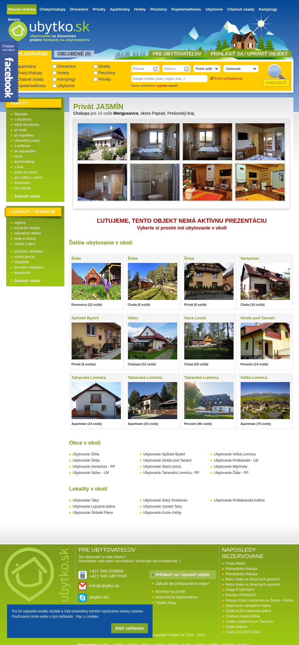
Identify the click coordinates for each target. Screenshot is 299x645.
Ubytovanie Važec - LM (91, 473)
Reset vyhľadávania (228, 78)
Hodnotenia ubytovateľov (177, 597)
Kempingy (268, 9)
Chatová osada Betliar (243, 616)
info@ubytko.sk (104, 585)
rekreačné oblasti (27, 233)
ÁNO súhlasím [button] (129, 628)
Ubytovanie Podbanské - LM (236, 460)
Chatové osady (240, 9)
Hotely (140, 9)
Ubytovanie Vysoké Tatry (162, 506)
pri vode (20, 130)
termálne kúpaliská (29, 267)
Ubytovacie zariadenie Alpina (248, 606)
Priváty (99, 9)
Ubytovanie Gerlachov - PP (94, 467)
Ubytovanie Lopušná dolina (94, 506)
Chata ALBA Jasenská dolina (248, 611)
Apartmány (120, 9)
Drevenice (79, 9)
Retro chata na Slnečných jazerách (253, 579)
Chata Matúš (236, 563)
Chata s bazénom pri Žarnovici (249, 621)
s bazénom (23, 119)
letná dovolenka (26, 125)
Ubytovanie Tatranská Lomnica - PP (171, 473)
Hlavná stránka (22, 9)
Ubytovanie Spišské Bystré (164, 454)
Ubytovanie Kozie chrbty (162, 513)
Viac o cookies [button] (87, 616)
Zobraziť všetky (27, 196)
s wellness (22, 146)
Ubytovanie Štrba (86, 460)
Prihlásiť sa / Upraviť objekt (183, 574)
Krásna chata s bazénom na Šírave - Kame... (261, 600)
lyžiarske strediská (28, 251)
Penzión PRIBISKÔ (241, 595)
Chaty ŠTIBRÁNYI (240, 590)
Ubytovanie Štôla (86, 454)
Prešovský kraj (180, 113)
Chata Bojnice (237, 627)
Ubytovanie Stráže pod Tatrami (167, 460)
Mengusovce (125, 113)
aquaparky (22, 273)
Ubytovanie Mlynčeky (230, 467)
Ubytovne (214, 9)
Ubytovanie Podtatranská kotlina (239, 500)
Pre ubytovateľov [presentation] (177, 53)
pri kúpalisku (24, 135)
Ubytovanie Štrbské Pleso (93, 513)
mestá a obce (25, 244)
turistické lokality (27, 228)
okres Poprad (153, 113)
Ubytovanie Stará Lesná (162, 467)
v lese (18, 167)
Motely (14, 19)
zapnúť (173, 85)
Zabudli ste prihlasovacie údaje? (183, 583)
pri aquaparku (25, 151)
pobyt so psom (25, 172)
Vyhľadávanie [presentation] (29, 53)
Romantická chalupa (242, 569)
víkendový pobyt (27, 141)
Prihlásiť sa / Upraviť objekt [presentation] (249, 53)
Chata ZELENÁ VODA (243, 632)
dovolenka (22, 183)
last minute (22, 188)
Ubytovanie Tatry (86, 500)
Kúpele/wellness (186, 9)
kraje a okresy (25, 239)
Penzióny (158, 9)
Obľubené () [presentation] (74, 53)
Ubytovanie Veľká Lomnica (235, 454)
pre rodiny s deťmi (28, 177)
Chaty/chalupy (53, 9)
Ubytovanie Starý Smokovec (165, 500)
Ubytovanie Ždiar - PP (231, 473)
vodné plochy (24, 257)
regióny (20, 223)
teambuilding (24, 162)
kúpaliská (21, 262)
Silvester (21, 114)
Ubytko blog (166, 602)
